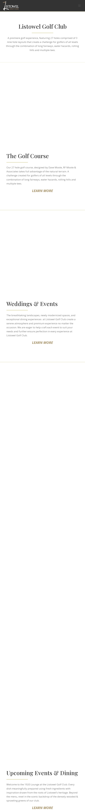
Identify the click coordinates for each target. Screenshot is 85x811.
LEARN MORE (42, 190)
